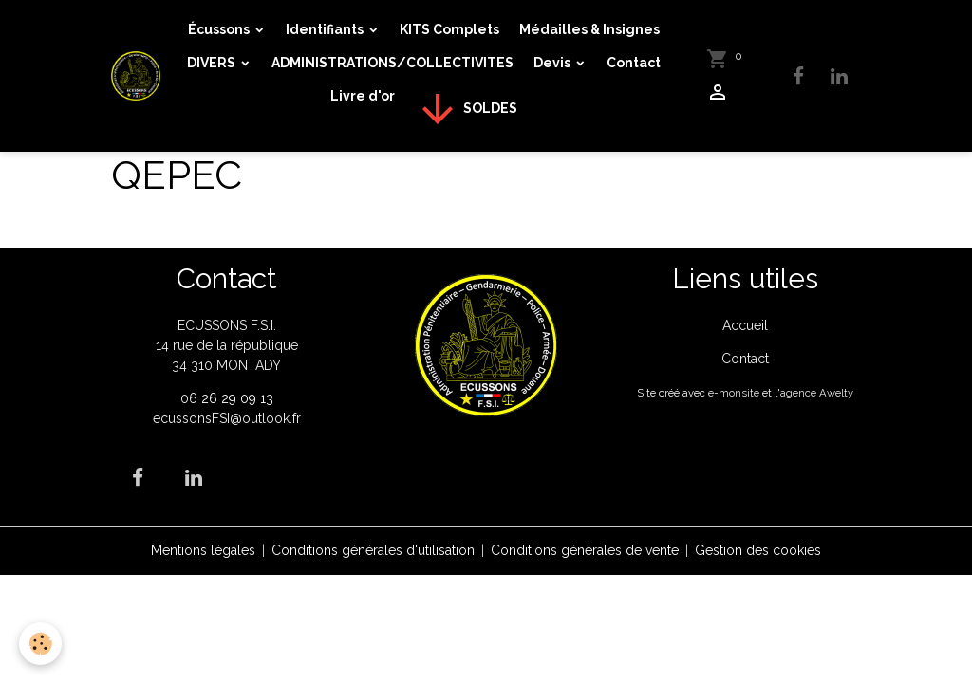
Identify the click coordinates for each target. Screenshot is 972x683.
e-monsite (733, 392)
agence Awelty (816, 392)
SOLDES (466, 109)
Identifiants (326, 29)
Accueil (745, 325)
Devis (553, 62)
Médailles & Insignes (589, 29)
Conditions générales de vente (585, 550)
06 (190, 398)
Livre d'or (362, 95)
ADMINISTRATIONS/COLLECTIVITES (392, 62)
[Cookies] (40, 643)
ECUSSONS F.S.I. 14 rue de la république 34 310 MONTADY (227, 345)
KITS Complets (449, 29)
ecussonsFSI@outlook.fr (227, 418)
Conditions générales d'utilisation (373, 550)
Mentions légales (203, 550)
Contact (634, 62)
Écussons (220, 29)
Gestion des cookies (758, 550)
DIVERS (212, 62)
